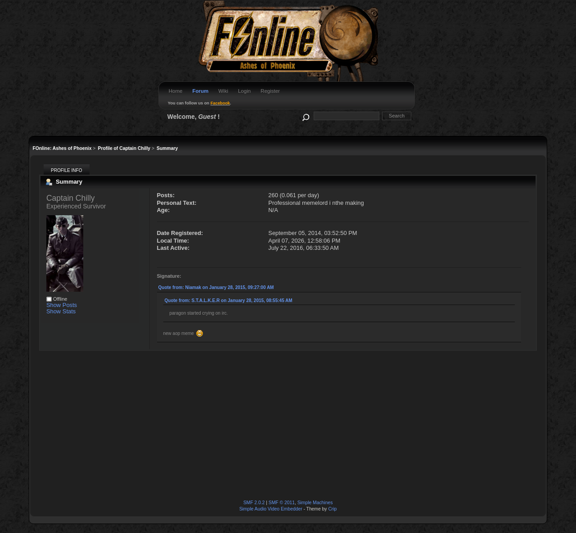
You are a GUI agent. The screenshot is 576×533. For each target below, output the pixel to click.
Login (244, 91)
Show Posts (61, 305)
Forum (200, 91)
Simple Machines (315, 502)
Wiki (223, 91)
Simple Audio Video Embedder (270, 508)
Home (176, 91)
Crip (332, 508)
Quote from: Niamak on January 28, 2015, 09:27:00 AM (216, 287)
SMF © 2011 (282, 502)
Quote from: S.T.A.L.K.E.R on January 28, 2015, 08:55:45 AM (228, 300)
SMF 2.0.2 (254, 502)
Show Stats (61, 311)
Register (270, 91)
